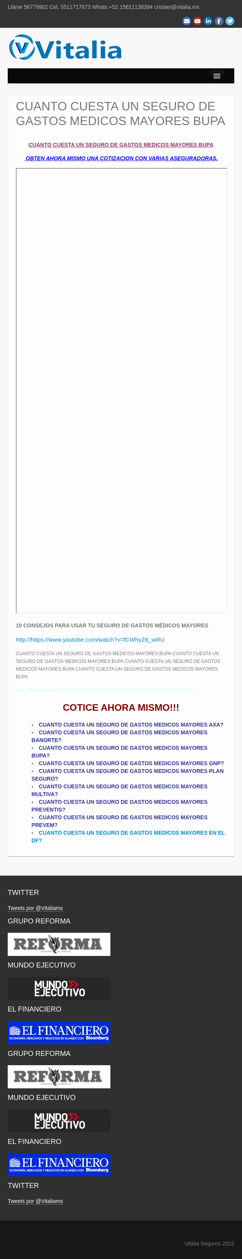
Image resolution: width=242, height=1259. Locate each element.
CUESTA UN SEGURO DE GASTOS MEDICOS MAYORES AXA (141, 725)
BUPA (39, 755)
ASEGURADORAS (193, 158)
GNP (214, 763)
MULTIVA (43, 794)
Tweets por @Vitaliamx (35, 908)
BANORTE (45, 740)
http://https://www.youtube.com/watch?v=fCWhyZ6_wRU (90, 639)
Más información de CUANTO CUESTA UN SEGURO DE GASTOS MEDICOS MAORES (106, 690)
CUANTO (51, 732)
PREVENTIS (47, 810)
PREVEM (43, 825)
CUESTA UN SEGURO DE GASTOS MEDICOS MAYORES (135, 732)
